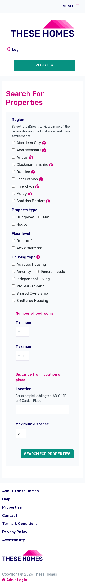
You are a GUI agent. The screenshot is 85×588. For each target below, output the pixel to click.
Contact (9, 515)
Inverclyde (28, 186)
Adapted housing (31, 264)
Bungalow (25, 217)
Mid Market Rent (30, 286)
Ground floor (27, 241)
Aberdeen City (31, 143)
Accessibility (13, 540)
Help (6, 499)
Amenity (24, 272)
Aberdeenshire (31, 150)
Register (44, 65)
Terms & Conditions (20, 524)
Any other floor (29, 248)
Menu (71, 6)
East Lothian (30, 179)
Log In (17, 49)
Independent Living (33, 279)
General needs (52, 272)
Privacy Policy (14, 532)
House (22, 224)
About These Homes (20, 491)
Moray (24, 193)
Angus (25, 157)
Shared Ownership (32, 293)
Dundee (26, 172)
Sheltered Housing (32, 301)
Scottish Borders (33, 201)
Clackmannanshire (35, 164)
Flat (46, 217)
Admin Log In (14, 580)
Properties (12, 507)
